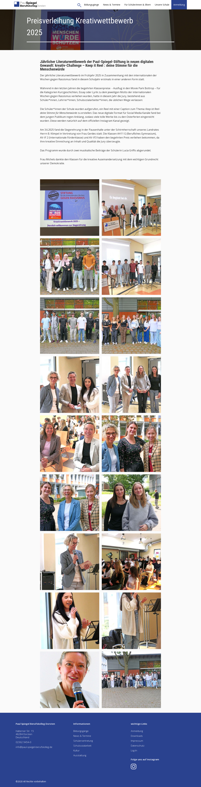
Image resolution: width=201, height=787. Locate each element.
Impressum (137, 740)
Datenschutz (137, 745)
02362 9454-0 (23, 742)
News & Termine (111, 4)
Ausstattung (79, 755)
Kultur (76, 750)
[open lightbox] (69, 207)
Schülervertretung (83, 740)
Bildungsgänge (91, 4)
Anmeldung (179, 4)
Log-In (134, 750)
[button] (137, 4)
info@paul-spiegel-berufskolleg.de (34, 747)
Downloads (137, 735)
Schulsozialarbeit (82, 745)
